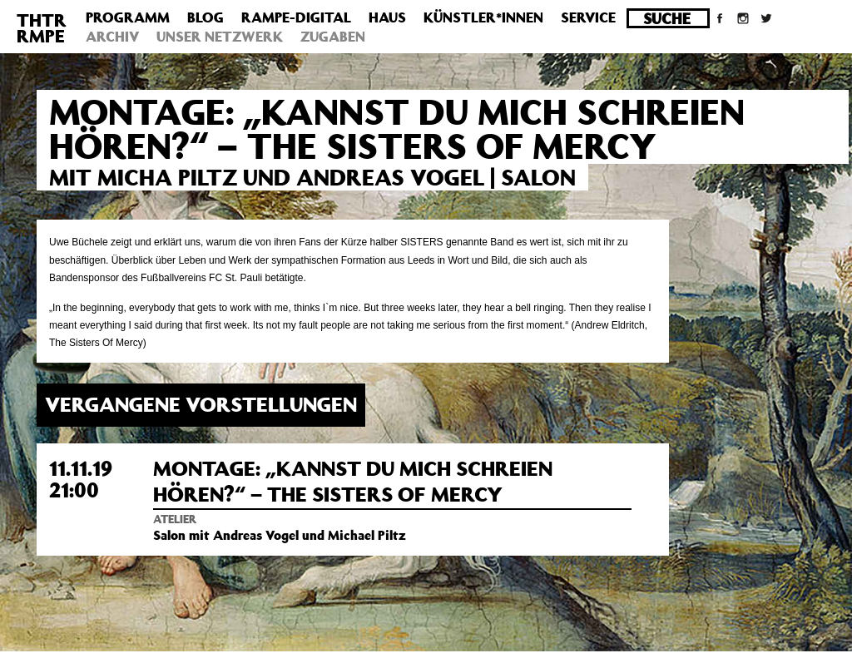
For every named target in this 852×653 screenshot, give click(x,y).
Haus (387, 17)
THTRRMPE (42, 27)
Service (588, 17)
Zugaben (332, 36)
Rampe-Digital (296, 17)
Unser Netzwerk (219, 36)
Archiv (112, 36)
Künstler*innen (483, 17)
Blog (205, 17)
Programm (128, 17)
